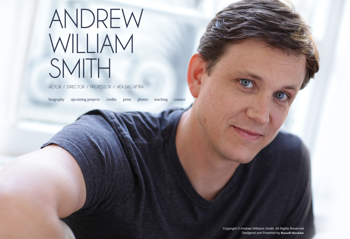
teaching (160, 99)
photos (143, 99)
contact (179, 99)
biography (56, 99)
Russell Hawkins (292, 233)
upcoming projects (85, 99)
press (127, 99)
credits (111, 99)
